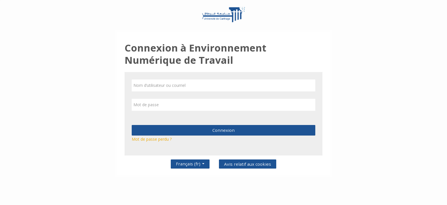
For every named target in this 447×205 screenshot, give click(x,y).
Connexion (223, 130)
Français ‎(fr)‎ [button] (190, 162)
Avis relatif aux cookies (247, 164)
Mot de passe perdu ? (152, 139)
